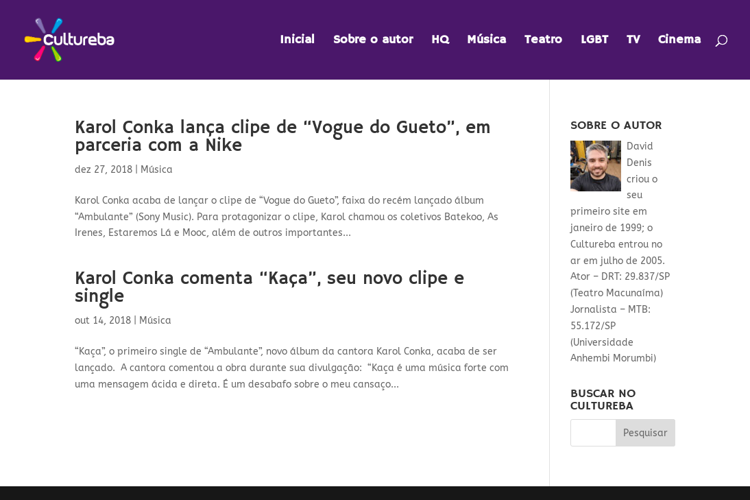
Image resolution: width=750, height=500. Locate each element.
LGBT (594, 41)
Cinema (679, 41)
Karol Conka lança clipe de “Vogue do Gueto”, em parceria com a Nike (283, 137)
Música (486, 41)
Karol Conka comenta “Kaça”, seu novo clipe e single (269, 288)
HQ (439, 41)
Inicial (297, 41)
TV (633, 41)
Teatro (543, 41)
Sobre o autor (373, 41)
